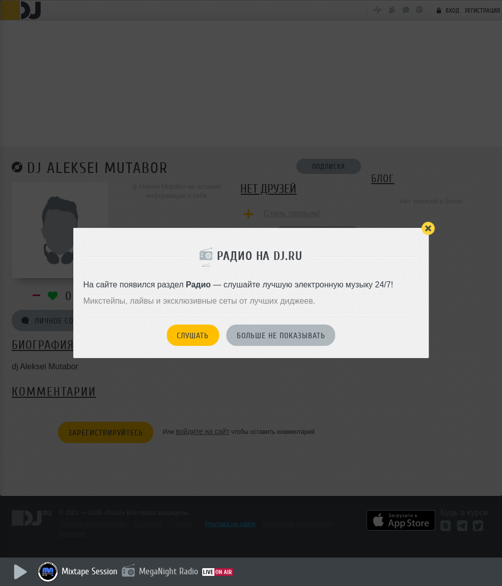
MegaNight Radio (169, 571)
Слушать (193, 335)
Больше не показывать (281, 335)
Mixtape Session (90, 571)
